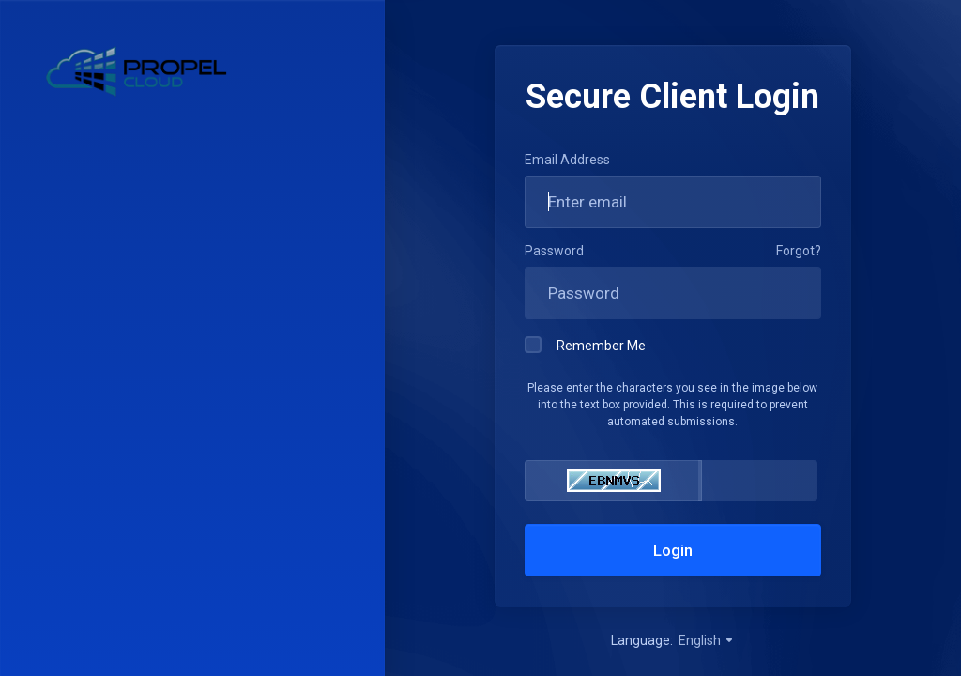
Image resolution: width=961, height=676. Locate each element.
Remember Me (585, 344)
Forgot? (798, 250)
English (707, 640)
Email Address (567, 159)
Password (554, 250)
